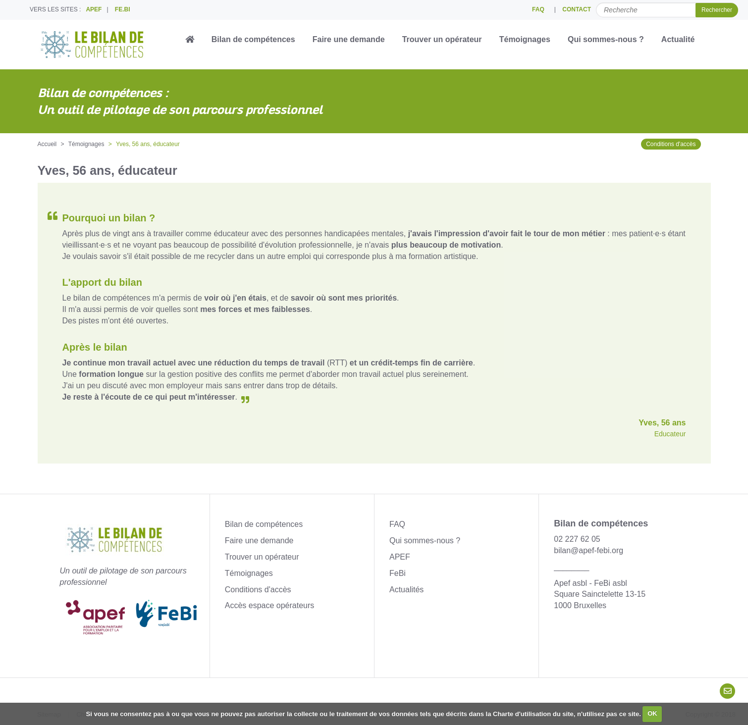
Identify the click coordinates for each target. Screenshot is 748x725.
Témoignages (524, 39)
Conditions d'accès (670, 144)
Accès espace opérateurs (270, 605)
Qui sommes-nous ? (606, 39)
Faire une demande (349, 39)
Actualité (678, 39)
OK (652, 713)
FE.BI (122, 9)
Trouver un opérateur (442, 39)
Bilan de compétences (253, 39)
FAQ (538, 9)
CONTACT (576, 9)
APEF (94, 9)
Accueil (47, 144)
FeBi (397, 573)
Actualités (406, 589)
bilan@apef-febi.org (588, 550)
